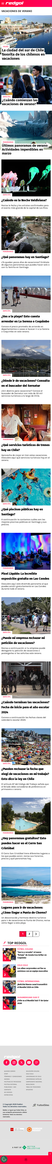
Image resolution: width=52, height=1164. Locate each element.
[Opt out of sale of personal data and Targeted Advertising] (4, 1159)
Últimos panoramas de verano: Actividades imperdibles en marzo (25, 149)
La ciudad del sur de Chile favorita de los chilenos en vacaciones (23, 54)
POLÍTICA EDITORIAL (10, 1084)
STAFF (6, 1074)
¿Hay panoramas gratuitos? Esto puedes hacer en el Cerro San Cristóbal (23, 843)
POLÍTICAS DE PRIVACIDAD (12, 1082)
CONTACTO (7, 1090)
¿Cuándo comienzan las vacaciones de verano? (20, 102)
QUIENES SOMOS (9, 1071)
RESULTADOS (30, 1084)
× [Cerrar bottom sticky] (50, 1153)
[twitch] (36, 1062)
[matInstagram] (14, 1062)
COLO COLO (29, 1074)
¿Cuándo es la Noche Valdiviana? (24, 200)
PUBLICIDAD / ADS (10, 1087)
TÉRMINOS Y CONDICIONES (13, 1076)
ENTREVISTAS (8, 1095)
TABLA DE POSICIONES (33, 1087)
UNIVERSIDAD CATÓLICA (33, 1079)
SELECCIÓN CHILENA (32, 1071)
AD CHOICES (8, 1092)
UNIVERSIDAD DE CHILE (33, 1076)
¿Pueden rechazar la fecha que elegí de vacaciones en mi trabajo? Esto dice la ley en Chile (25, 774)
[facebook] (6, 1062)
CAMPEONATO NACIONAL (34, 1082)
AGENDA (7, 1079)
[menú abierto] (2, 3)
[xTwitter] (21, 1062)
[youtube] (29, 1062)
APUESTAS (29, 1090)
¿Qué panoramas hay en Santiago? (25, 257)
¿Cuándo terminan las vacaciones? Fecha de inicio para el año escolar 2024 (25, 707)
